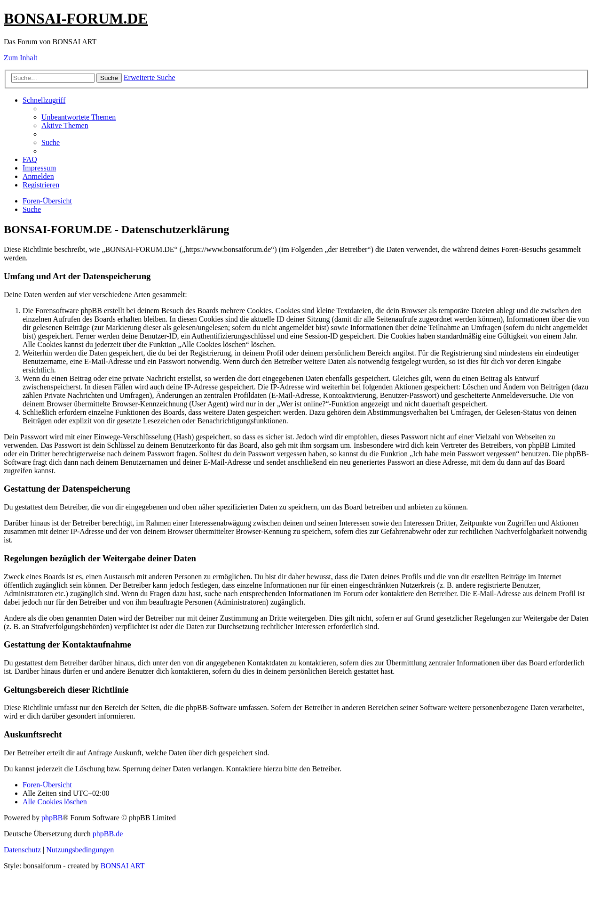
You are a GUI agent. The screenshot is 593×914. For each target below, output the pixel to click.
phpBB (52, 818)
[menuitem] (78, 117)
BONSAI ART (123, 866)
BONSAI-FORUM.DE (76, 18)
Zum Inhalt (21, 58)
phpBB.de (108, 834)
